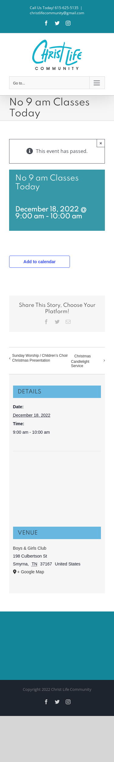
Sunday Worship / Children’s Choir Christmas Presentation (40, 358)
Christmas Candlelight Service (81, 361)
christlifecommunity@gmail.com (57, 12)
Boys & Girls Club (30, 548)
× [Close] (100, 143)
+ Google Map (30, 571)
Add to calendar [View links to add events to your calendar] (39, 261)
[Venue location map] (57, 474)
